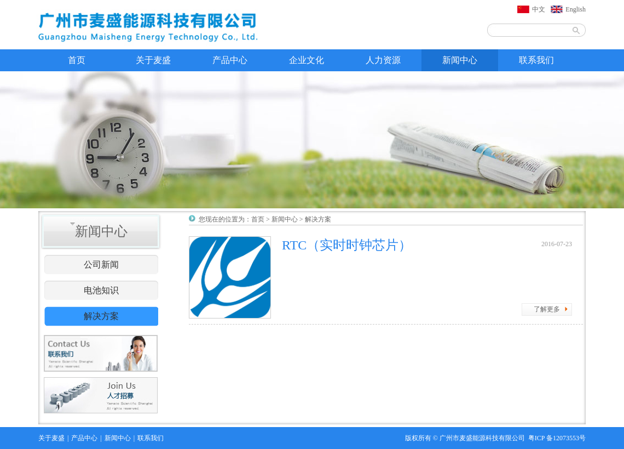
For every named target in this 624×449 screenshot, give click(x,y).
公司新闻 (101, 264)
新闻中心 (459, 60)
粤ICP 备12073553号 (557, 438)
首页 (76, 60)
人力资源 (383, 60)
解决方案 (101, 316)
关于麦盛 (153, 60)
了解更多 (547, 309)
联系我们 (536, 60)
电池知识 (101, 290)
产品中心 (229, 60)
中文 (538, 9)
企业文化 (306, 60)
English (575, 9)
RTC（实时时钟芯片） (347, 245)
